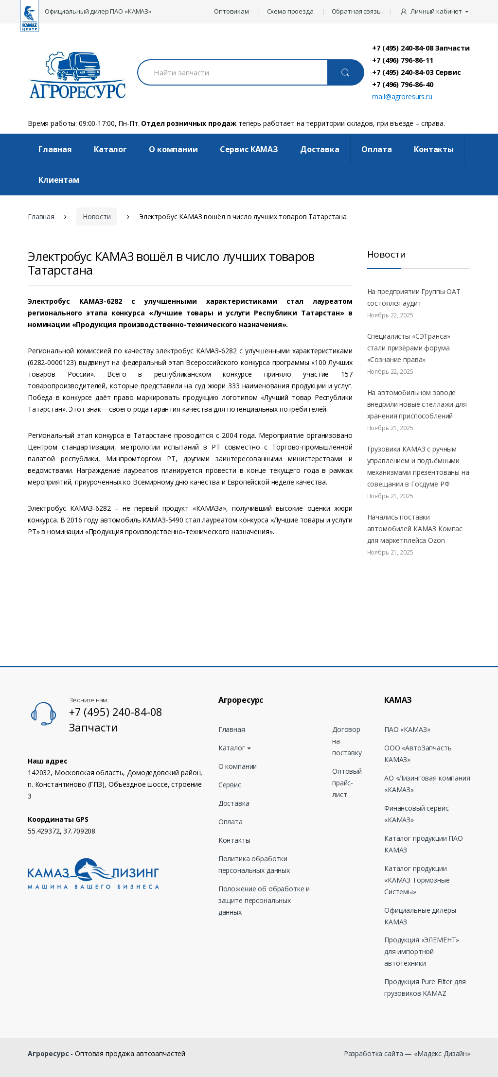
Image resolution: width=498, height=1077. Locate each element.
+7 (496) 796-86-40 (402, 84)
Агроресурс (48, 1053)
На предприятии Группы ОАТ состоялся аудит (414, 297)
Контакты (434, 149)
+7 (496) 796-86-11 (402, 60)
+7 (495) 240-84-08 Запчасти (420, 47)
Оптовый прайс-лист (347, 782)
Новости (97, 216)
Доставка (319, 149)
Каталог (110, 149)
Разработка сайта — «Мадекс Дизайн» (407, 1053)
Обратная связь (356, 11)
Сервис (229, 784)
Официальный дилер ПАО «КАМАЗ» (98, 11)
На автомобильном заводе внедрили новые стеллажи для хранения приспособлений (417, 404)
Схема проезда (290, 11)
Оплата (376, 149)
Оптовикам (231, 11)
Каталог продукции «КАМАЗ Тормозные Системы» (417, 880)
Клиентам (58, 179)
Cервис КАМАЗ (249, 149)
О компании (173, 149)
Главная (55, 149)
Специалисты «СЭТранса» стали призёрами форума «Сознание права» (408, 347)
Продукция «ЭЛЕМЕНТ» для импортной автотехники (421, 951)
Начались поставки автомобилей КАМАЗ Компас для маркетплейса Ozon (415, 528)
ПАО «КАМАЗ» (407, 729)
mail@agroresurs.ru (402, 96)
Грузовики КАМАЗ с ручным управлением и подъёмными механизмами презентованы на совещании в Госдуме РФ (418, 466)
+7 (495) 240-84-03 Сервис (416, 72)
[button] (435, 11)
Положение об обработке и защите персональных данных (264, 900)
